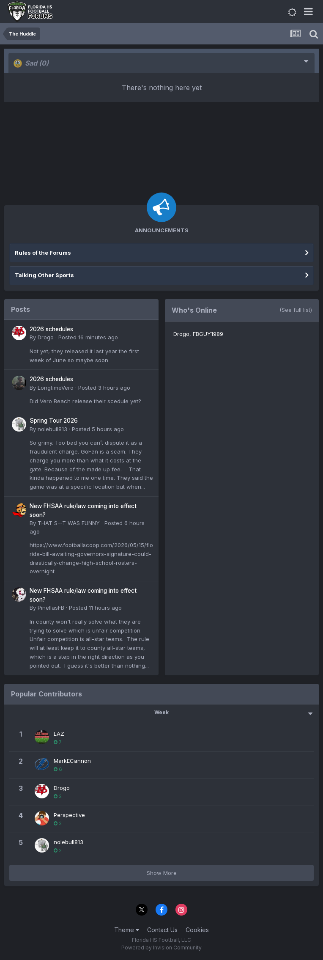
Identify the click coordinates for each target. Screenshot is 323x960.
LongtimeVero (56, 387)
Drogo (46, 337)
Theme (126, 929)
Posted (88, 337)
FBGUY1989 (208, 333)
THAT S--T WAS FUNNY (69, 523)
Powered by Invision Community (161, 947)
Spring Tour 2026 (54, 420)
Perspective (69, 814)
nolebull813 (52, 429)
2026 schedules (51, 329)
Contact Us (162, 929)
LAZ (59, 733)
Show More (162, 872)
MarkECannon (72, 760)
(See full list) (295, 309)
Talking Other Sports (44, 275)
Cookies (197, 929)
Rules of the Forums (43, 252)
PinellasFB (51, 607)
